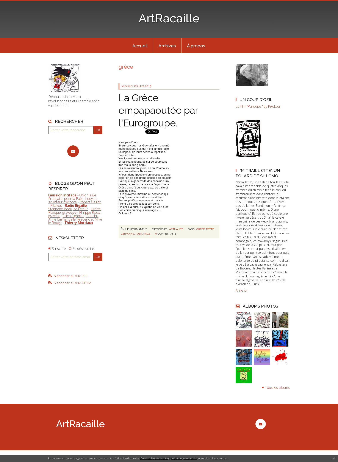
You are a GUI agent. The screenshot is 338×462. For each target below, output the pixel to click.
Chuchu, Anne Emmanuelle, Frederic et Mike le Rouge (75, 219)
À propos (196, 45)
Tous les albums (277, 387)
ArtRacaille (169, 18)
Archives (167, 45)
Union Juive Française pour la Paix (72, 197)
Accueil (139, 45)
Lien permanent (134, 229)
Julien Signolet (73, 215)
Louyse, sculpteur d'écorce (72, 200)
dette (210, 229)
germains (127, 233)
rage (146, 233)
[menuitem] (140, 45)
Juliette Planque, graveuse (74, 211)
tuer (138, 233)
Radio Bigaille (76, 205)
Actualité (176, 229)
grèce (200, 229)
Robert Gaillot (90, 202)
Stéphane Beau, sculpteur (68, 209)
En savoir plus (220, 458)
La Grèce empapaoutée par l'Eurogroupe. (158, 110)
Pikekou (56, 205)
